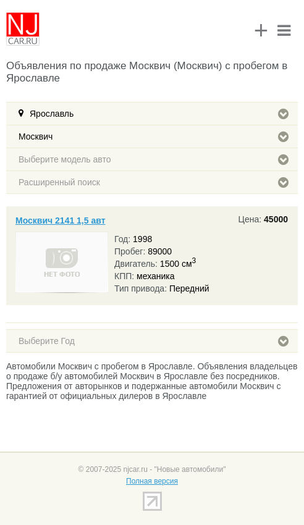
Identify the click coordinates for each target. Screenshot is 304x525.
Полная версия (152, 481)
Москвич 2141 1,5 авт (60, 220)
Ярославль (159, 113)
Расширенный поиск (154, 182)
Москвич (154, 136)
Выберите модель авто (154, 159)
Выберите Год (154, 341)
